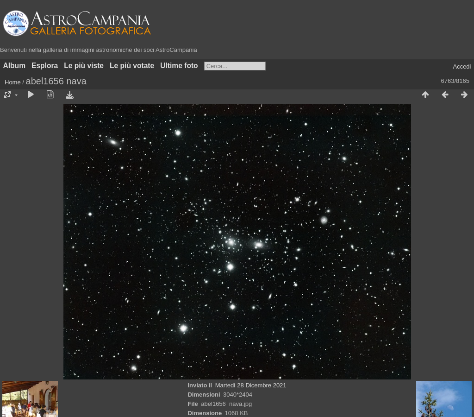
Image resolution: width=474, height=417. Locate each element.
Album (14, 66)
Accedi (462, 66)
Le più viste (84, 66)
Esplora (44, 66)
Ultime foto (179, 66)
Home (13, 82)
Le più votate (132, 66)
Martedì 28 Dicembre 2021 (251, 385)
